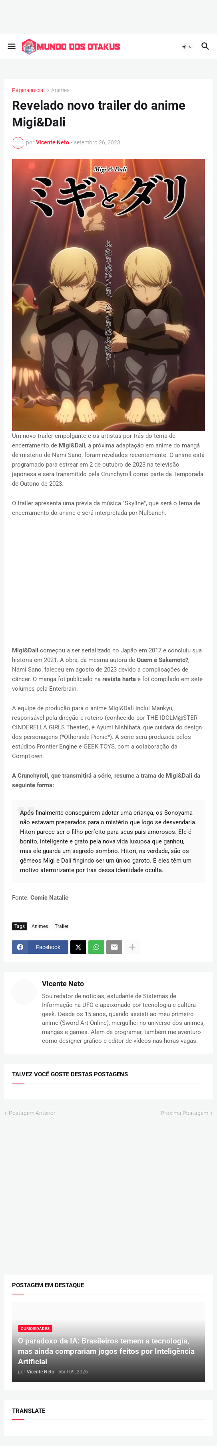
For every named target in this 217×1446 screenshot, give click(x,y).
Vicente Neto (63, 983)
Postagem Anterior (32, 1112)
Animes (60, 90)
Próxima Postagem (184, 1112)
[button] (11, 46)
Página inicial (28, 90)
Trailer (61, 926)
